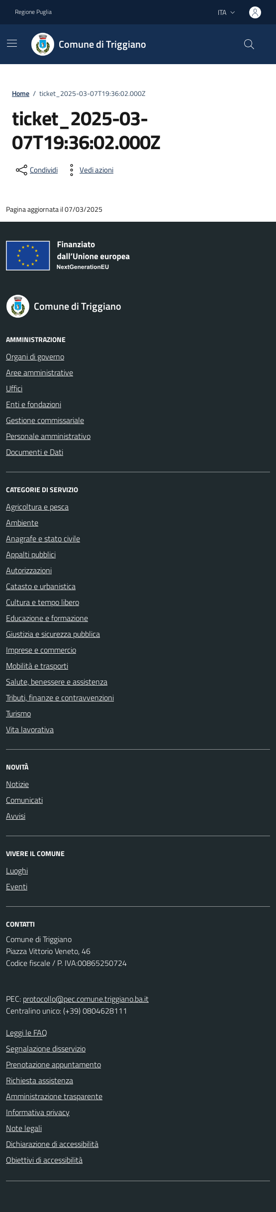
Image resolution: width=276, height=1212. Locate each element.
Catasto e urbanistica (41, 586)
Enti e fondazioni (33, 404)
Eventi (16, 886)
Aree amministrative (39, 372)
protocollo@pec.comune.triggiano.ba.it (86, 999)
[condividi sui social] (36, 170)
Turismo (18, 713)
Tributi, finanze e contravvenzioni (60, 697)
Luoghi (17, 870)
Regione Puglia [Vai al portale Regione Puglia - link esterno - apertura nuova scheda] (33, 11)
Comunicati (24, 800)
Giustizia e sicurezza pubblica (53, 634)
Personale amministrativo (48, 436)
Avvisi (15, 816)
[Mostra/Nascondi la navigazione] (12, 43)
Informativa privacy (38, 1112)
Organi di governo (35, 356)
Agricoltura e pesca (37, 507)
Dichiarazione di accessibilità (52, 1144)
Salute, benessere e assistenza (56, 682)
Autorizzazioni (29, 570)
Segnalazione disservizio (46, 1048)
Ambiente (22, 522)
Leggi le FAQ (26, 1033)
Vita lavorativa (30, 729)
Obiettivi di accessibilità (44, 1160)
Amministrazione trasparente (54, 1096)
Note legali (24, 1128)
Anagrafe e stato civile (43, 538)
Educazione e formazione (47, 618)
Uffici (14, 388)
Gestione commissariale (45, 420)
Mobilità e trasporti (37, 666)
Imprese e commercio (41, 650)
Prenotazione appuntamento (53, 1064)
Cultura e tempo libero (42, 602)
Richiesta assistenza (39, 1080)
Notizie (17, 784)
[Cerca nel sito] (249, 44)
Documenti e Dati (34, 452)
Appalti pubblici (31, 554)
